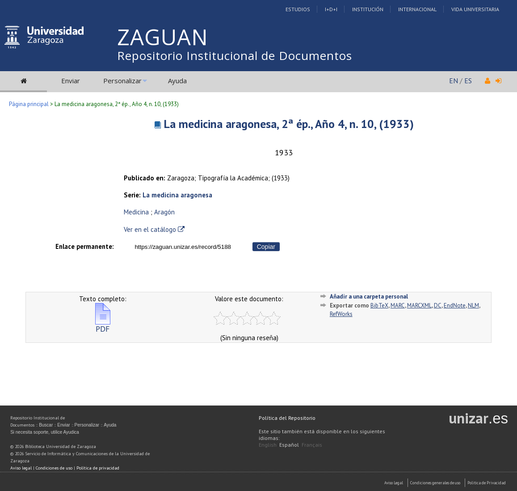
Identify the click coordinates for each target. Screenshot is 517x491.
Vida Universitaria (475, 9)
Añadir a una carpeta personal (369, 296)
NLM (473, 305)
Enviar (70, 80)
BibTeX (379, 305)
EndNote (455, 305)
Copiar (266, 246)
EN (453, 80)
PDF (102, 325)
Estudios (298, 9)
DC (437, 305)
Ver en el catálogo (154, 229)
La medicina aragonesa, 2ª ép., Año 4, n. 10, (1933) (289, 123)
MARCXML (419, 305)
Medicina (136, 212)
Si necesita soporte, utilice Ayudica (44, 432)
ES (468, 80)
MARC (398, 305)
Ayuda (177, 80)
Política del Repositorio (287, 417)
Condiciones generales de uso (435, 482)
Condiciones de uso (54, 468)
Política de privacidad (97, 468)
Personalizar (122, 80)
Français (312, 444)
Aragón (164, 212)
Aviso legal (21, 468)
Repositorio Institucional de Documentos (234, 55)
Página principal (29, 104)
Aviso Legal (393, 482)
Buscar (46, 425)
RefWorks (341, 314)
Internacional (417, 9)
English (268, 444)
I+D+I (331, 9)
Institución (367, 9)
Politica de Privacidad (486, 482)
